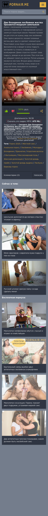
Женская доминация (13, 159)
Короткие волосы (35, 151)
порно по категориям (27, 138)
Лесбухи (38, 163)
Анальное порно (11, 147)
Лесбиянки (26, 147)
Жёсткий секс (28, 144)
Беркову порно (11, 167)
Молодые (37, 147)
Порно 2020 (14, 144)
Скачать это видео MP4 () (24, 121)
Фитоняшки (10, 155)
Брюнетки (20, 151)
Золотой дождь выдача (22, 163)
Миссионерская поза (27, 155)
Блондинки (9, 151)
